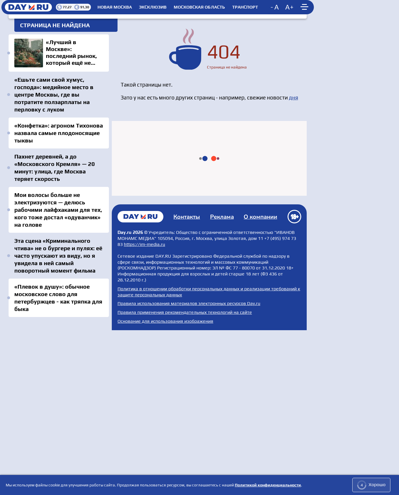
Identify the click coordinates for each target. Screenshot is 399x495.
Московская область (199, 7)
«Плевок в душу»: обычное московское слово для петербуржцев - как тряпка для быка (58, 297)
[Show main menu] (305, 7)
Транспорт (245, 7)
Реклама (222, 378)
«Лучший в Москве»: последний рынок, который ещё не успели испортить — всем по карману (59, 53)
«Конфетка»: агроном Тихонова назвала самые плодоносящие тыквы (58, 133)
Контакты (186, 378)
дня (293, 97)
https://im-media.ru (144, 405)
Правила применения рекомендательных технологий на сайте (185, 473)
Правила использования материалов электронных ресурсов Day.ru (189, 464)
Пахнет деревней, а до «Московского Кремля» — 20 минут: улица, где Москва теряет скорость (54, 167)
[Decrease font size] (275, 7)
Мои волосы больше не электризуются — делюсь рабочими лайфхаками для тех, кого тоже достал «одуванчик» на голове (58, 209)
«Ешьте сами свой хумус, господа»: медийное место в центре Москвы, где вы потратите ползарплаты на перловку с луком (53, 94)
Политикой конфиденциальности (268, 485)
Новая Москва (114, 7)
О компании (260, 378)
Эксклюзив (153, 7)
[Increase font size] (289, 7)
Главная (140, 378)
